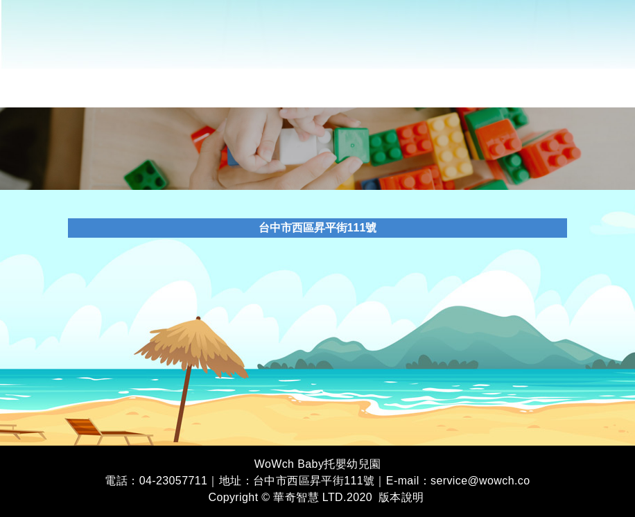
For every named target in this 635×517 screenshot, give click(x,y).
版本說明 (401, 497)
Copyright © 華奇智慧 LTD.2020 (290, 497)
